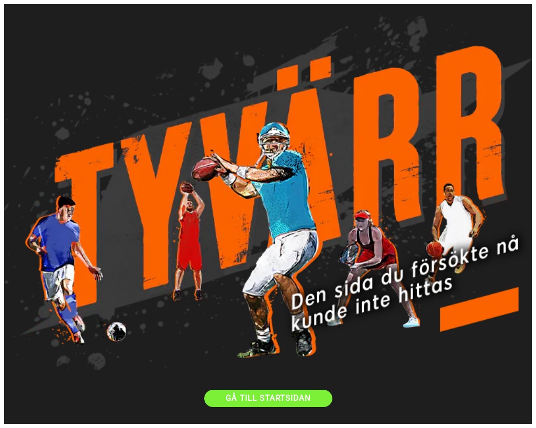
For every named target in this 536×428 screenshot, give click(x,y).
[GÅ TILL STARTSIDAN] (268, 398)
